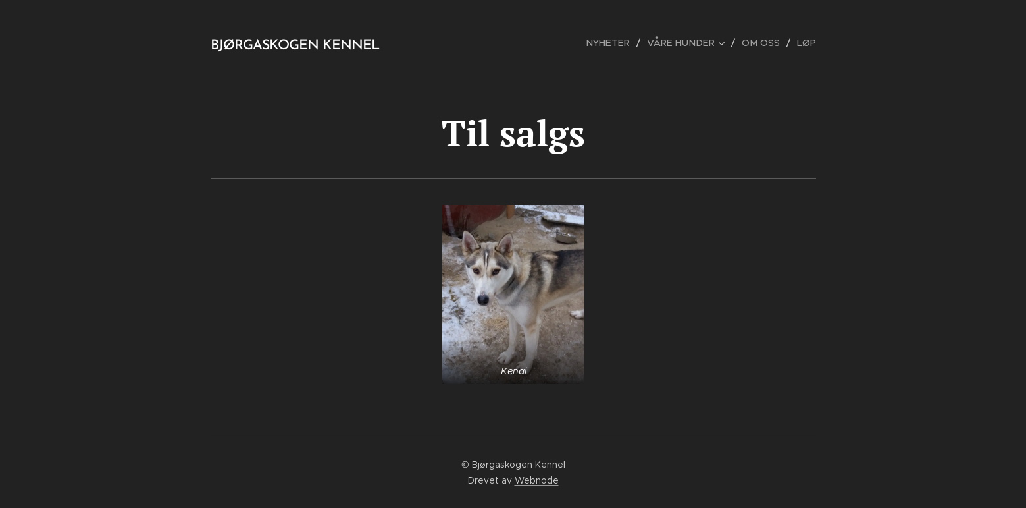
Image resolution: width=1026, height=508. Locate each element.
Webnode (537, 480)
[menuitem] (616, 42)
